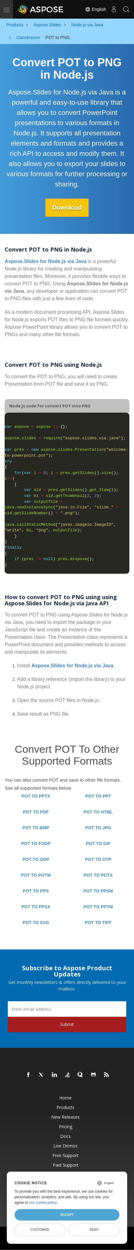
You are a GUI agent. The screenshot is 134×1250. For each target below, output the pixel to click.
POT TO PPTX (35, 796)
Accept (67, 1215)
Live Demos (65, 1146)
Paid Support (65, 1165)
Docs (65, 1136)
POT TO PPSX (35, 906)
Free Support (65, 1155)
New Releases (65, 1117)
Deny (94, 1229)
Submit (67, 1024)
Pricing (65, 1126)
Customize (40, 1229)
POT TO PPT (98, 796)
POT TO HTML (98, 811)
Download (67, 207)
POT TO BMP (35, 827)
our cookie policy (43, 1202)
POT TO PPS (36, 890)
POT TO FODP (36, 843)
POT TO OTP (98, 859)
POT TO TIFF (98, 922)
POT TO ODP (35, 859)
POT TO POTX (98, 875)
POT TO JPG (98, 827)
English (95, 9)
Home (65, 1098)
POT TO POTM (36, 875)
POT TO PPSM (98, 890)
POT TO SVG (36, 922)
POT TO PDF (36, 811)
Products (65, 1107)
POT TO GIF (98, 843)
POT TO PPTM (98, 906)
